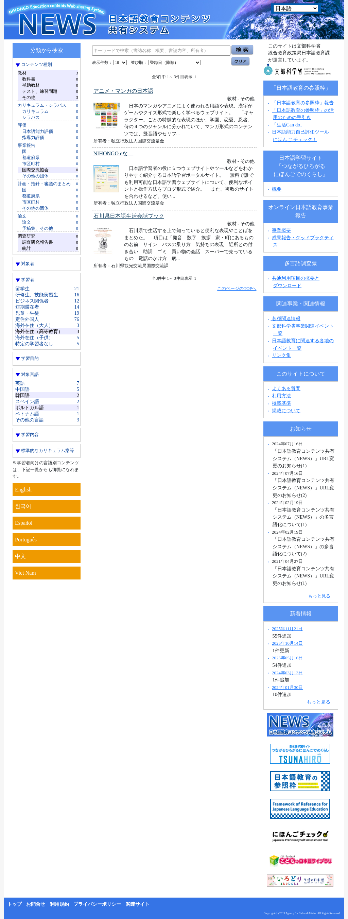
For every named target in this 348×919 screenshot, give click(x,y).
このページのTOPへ (236, 288)
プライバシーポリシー (97, 904)
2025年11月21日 (287, 628)
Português (26, 539)
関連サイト (138, 904)
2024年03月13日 (287, 672)
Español (24, 523)
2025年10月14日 (287, 643)
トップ (14, 904)
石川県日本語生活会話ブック (128, 216)
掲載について (286, 410)
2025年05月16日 (287, 657)
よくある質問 (286, 388)
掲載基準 (281, 403)
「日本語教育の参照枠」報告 (303, 102)
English (23, 489)
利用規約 (59, 904)
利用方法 (281, 395)
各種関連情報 (283, 318)
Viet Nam (25, 573)
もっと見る (319, 596)
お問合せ (35, 904)
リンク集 (281, 355)
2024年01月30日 (287, 687)
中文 (20, 556)
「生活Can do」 (288, 124)
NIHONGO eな (113, 153)
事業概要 (281, 230)
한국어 (23, 506)
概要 (276, 189)
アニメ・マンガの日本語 (123, 91)
